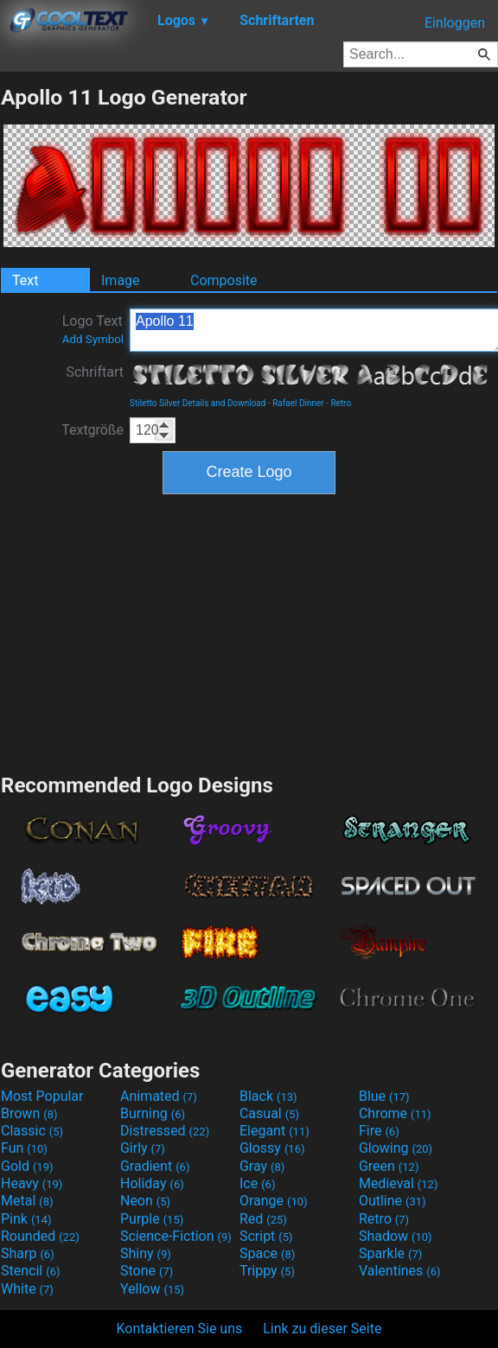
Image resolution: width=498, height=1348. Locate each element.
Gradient (154, 1166)
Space (267, 1253)
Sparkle (390, 1253)
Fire (379, 1130)
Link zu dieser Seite (322, 1328)
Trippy (267, 1270)
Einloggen (455, 23)
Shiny (145, 1253)
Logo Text (93, 329)
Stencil (30, 1270)
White (27, 1289)
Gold (27, 1166)
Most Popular (42, 1096)
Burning (152, 1113)
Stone (146, 1270)
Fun (24, 1148)
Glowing (395, 1148)
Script (266, 1236)
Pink (26, 1219)
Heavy (31, 1183)
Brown (29, 1113)
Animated (158, 1096)
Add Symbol (93, 339)
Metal (27, 1200)
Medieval (398, 1183)
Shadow (395, 1236)
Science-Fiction (176, 1236)
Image (120, 280)
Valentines (400, 1270)
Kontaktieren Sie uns (180, 1328)
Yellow (152, 1289)
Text (25, 280)
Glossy (272, 1148)
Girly (142, 1148)
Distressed (164, 1130)
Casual (269, 1113)
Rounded (40, 1236)
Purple (151, 1219)
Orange (273, 1200)
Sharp (27, 1253)
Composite (224, 280)
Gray (261, 1166)
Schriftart (95, 372)
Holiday (152, 1183)
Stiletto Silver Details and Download (197, 403)
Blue (384, 1096)
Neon (145, 1200)
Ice (257, 1183)
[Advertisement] (249, 632)
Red (263, 1219)
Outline (392, 1200)
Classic (32, 1130)
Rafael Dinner (297, 403)
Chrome (395, 1113)
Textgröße (92, 430)
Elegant (274, 1130)
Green (389, 1166)
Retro (340, 403)
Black (268, 1096)
